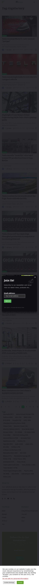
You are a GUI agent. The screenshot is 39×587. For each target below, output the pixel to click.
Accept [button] (20, 582)
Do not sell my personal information (15, 578)
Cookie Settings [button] (9, 582)
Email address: (14, 295)
